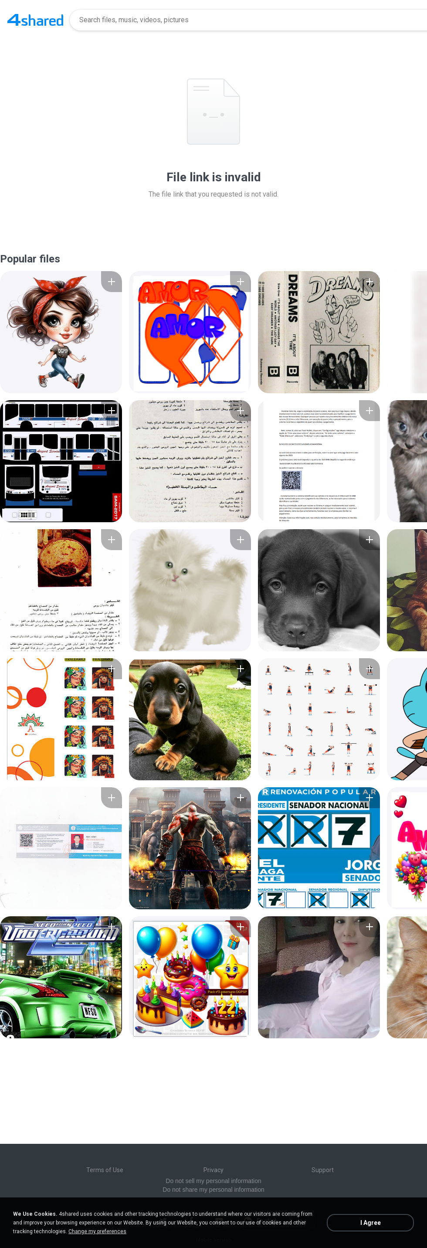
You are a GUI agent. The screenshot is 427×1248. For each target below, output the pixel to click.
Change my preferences (97, 1231)
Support (323, 1169)
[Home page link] (35, 20)
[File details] (61, 332)
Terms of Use (104, 1169)
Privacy (213, 1169)
